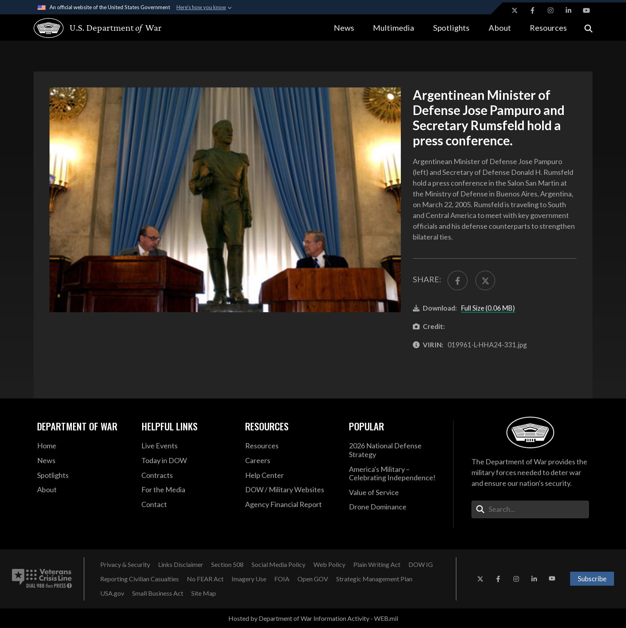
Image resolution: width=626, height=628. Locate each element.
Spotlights (451, 27)
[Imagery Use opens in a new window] (249, 579)
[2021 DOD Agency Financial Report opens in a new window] (291, 504)
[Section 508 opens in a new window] (227, 564)
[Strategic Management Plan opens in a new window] (374, 579)
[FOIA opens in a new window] (281, 579)
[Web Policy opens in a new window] (329, 564)
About (500, 27)
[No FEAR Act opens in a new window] (205, 579)
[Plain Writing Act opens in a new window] (376, 564)
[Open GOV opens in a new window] (312, 579)
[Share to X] (485, 281)
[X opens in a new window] (515, 10)
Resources (548, 27)
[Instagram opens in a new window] (551, 10)
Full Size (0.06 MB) (488, 308)
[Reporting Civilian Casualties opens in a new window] (139, 579)
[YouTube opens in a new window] (586, 10)
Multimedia (393, 27)
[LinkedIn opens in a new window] (568, 10)
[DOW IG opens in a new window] (420, 564)
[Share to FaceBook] (458, 281)
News (344, 27)
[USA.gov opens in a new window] (112, 593)
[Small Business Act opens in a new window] (157, 593)
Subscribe (592, 579)
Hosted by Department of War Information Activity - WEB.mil (313, 618)
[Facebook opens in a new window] (533, 10)
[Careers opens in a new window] (291, 460)
